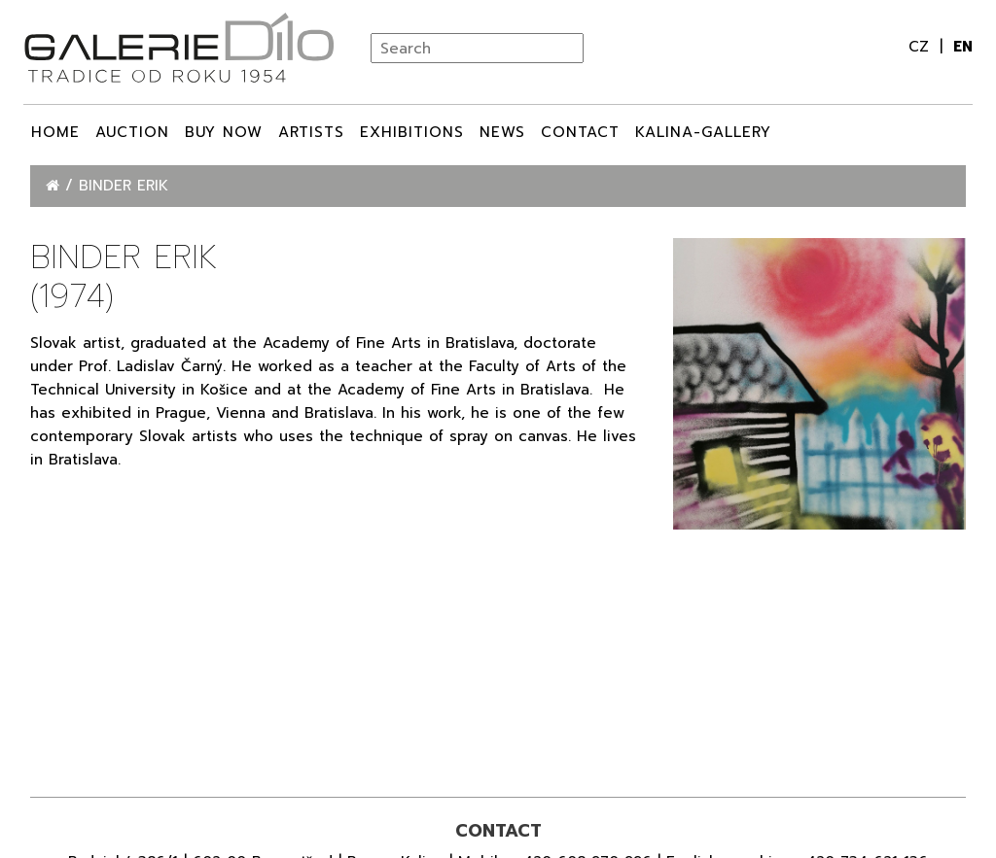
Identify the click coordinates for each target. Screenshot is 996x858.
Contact (580, 132)
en (963, 46)
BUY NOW (224, 132)
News (502, 132)
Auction (132, 132)
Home (55, 132)
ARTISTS (311, 132)
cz (921, 46)
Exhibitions (412, 132)
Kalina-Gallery (703, 132)
